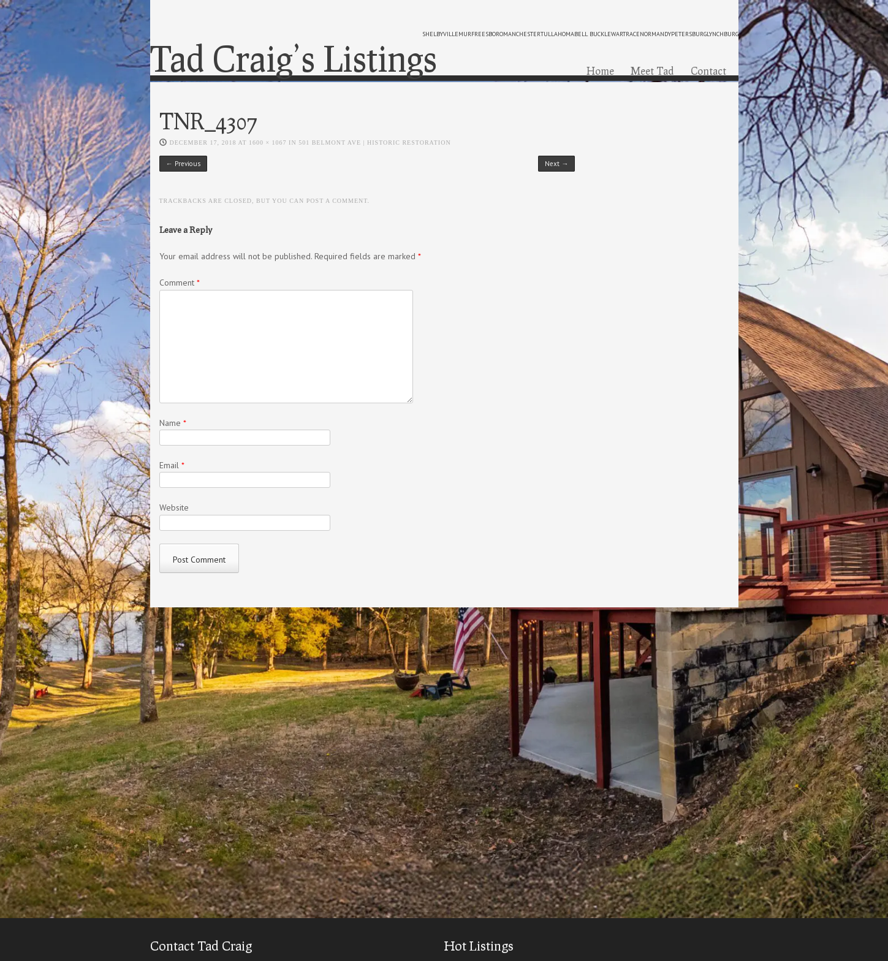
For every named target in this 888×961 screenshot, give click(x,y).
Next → (556, 163)
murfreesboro (480, 34)
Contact (708, 70)
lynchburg (722, 34)
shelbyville (440, 34)
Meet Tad (652, 70)
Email (171, 465)
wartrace (625, 34)
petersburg (689, 34)
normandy (655, 34)
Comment (179, 282)
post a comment (337, 200)
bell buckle (592, 34)
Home (600, 70)
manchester (522, 34)
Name (172, 422)
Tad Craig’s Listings (293, 58)
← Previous (183, 163)
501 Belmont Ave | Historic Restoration (374, 142)
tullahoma (557, 34)
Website (174, 507)
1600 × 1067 (268, 142)
